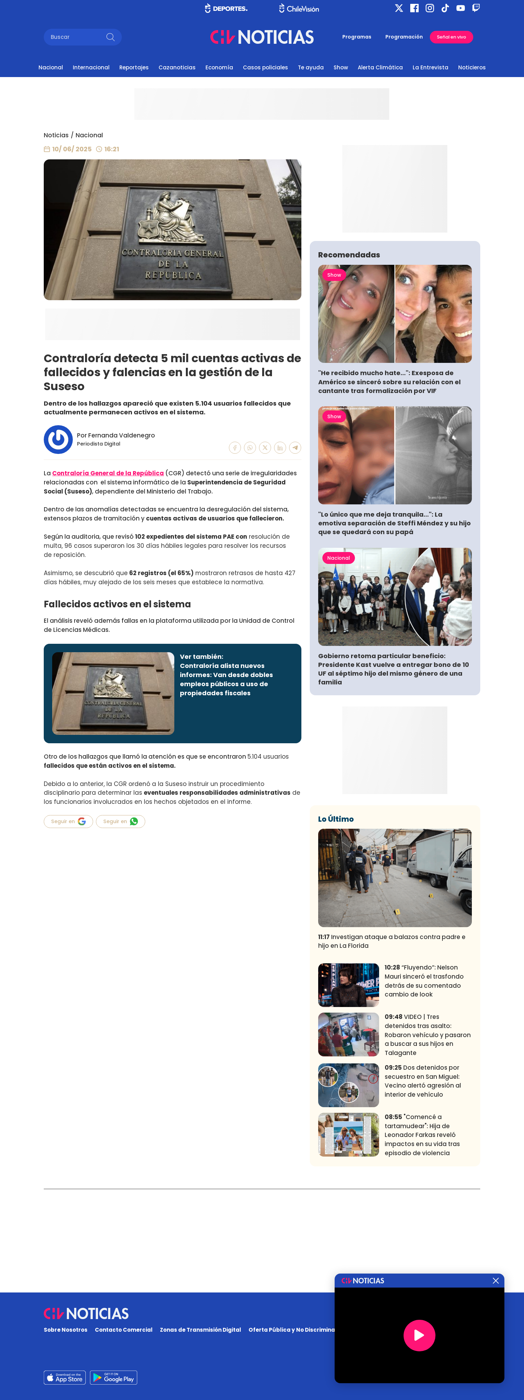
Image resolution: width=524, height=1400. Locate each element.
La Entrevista (430, 67)
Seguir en (68, 821)
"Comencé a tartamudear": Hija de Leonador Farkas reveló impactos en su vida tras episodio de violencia (422, 1238)
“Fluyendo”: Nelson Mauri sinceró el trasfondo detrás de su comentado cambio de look (424, 1084)
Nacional (51, 67)
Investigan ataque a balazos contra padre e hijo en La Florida (392, 1045)
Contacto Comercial (124, 1330)
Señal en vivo (451, 37)
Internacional (91, 67)
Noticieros (472, 67)
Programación (404, 36)
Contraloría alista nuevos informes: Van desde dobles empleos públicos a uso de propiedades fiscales (226, 679)
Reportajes (134, 67)
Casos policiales (265, 67)
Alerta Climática (380, 67)
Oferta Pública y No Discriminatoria (299, 1330)
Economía (219, 67)
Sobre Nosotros (66, 1330)
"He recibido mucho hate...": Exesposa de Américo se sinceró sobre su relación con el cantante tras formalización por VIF (389, 485)
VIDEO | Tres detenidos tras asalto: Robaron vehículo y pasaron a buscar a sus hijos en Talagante (428, 1138)
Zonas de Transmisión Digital (200, 1330)
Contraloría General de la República (108, 473)
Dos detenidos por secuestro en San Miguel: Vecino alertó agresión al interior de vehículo (423, 1184)
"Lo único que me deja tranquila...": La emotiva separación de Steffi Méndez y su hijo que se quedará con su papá (394, 627)
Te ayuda (311, 67)
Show (341, 67)
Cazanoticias (177, 67)
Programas (356, 36)
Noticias (56, 135)
